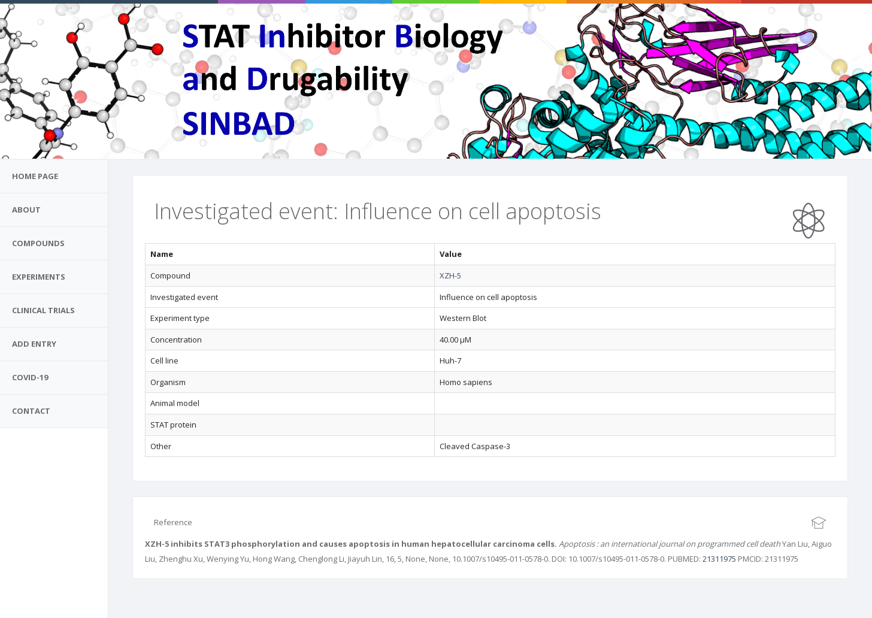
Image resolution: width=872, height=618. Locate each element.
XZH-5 (450, 275)
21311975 (719, 558)
